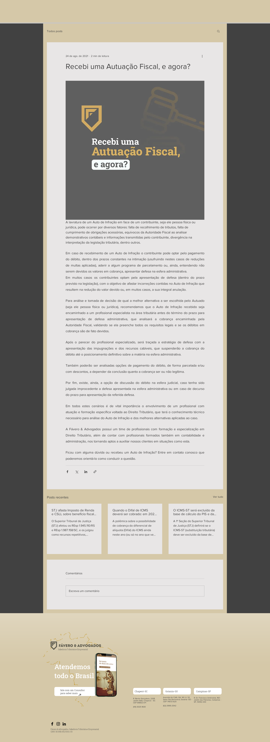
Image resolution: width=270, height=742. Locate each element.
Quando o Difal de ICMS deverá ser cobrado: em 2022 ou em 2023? (134, 512)
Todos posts (54, 31)
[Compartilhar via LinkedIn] (86, 471)
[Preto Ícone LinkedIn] (64, 724)
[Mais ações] (202, 56)
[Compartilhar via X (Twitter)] (76, 471)
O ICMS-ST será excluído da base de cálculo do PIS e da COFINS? (193, 512)
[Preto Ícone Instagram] (58, 724)
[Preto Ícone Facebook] (52, 724)
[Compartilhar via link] (95, 471)
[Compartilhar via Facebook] (67, 471)
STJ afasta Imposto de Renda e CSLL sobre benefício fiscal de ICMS (73, 512)
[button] (218, 30)
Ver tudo (218, 496)
